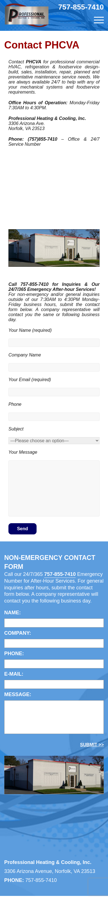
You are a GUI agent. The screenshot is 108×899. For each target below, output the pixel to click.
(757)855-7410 (42, 139)
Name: (12, 612)
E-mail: (13, 674)
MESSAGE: (17, 694)
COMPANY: (17, 633)
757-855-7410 (81, 7)
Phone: (14, 653)
